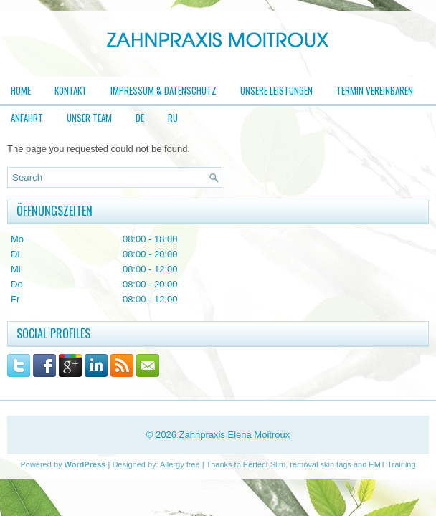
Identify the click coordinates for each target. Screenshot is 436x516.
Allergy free (180, 464)
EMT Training (392, 464)
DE (140, 117)
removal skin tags (320, 464)
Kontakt (70, 90)
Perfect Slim (264, 464)
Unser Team (89, 117)
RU (173, 117)
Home (21, 90)
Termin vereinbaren (374, 90)
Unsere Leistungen (276, 90)
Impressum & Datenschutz (163, 90)
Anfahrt (27, 117)
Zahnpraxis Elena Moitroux (234, 434)
